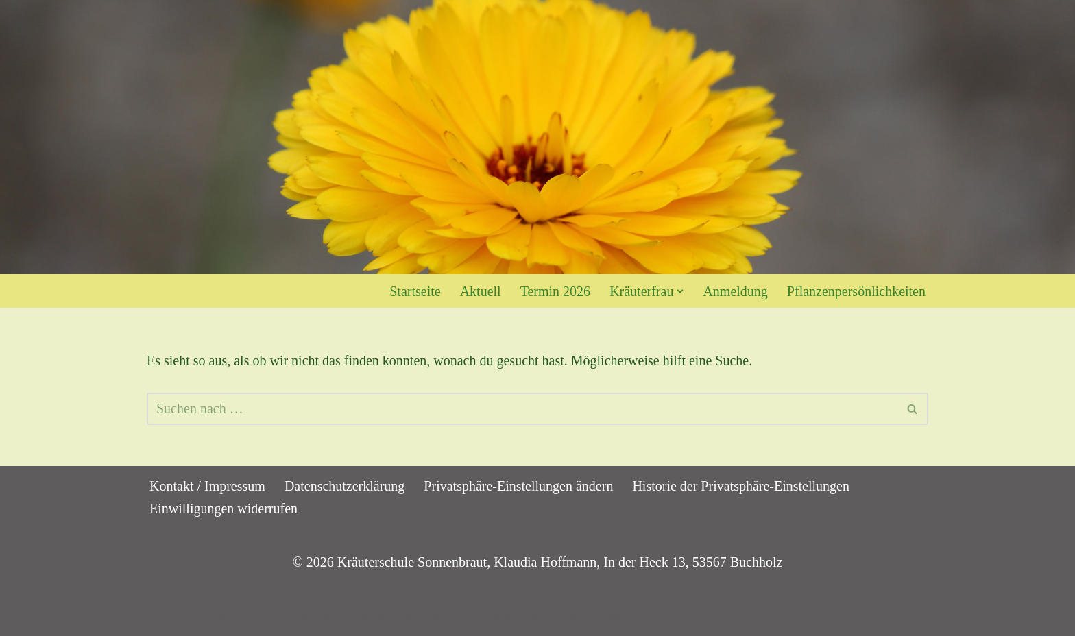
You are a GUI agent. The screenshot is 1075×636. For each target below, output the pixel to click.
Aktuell (480, 291)
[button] (680, 291)
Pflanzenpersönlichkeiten (856, 291)
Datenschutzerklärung (344, 485)
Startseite (414, 291)
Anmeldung (735, 291)
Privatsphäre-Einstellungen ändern (518, 485)
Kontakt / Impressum (207, 485)
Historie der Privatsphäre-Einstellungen (740, 485)
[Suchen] (522, 409)
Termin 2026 (555, 291)
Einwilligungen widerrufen (223, 508)
